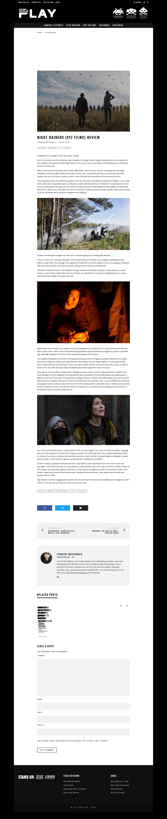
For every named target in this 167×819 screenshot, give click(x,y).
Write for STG (24, 2)
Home (39, 32)
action (41, 491)
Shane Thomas (42, 641)
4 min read (67, 147)
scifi (73, 491)
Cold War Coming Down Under (53, 637)
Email (40, 720)
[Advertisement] (83, 52)
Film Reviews (42, 147)
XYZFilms (82, 491)
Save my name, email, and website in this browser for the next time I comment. (73, 748)
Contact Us (36, 2)
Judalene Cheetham (91, 641)
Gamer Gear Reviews (71, 800)
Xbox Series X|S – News (120, 789)
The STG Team (48, 2)
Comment (41, 663)
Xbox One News (117, 796)
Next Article (114, 528)
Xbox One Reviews (118, 800)
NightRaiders (62, 491)
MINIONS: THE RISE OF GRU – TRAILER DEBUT (105, 532)
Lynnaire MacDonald (46, 142)
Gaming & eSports (53, 25)
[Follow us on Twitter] (144, 2)
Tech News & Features (72, 789)
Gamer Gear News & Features (74, 796)
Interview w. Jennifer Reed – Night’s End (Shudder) (62, 532)
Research (118, 25)
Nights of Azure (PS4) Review (99, 637)
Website (40, 733)
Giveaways (104, 25)
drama (50, 491)
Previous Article (55, 528)
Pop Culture (89, 25)
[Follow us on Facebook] (147, 2)
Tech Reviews (73, 25)
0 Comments (52, 147)
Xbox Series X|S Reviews (120, 793)
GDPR (58, 2)
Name (39, 707)
